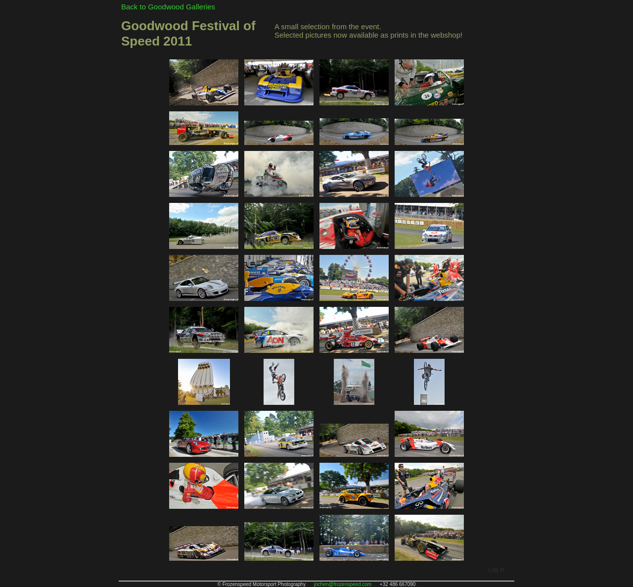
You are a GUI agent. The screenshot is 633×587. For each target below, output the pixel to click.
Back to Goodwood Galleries (168, 6)
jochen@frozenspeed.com (342, 584)
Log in (496, 569)
